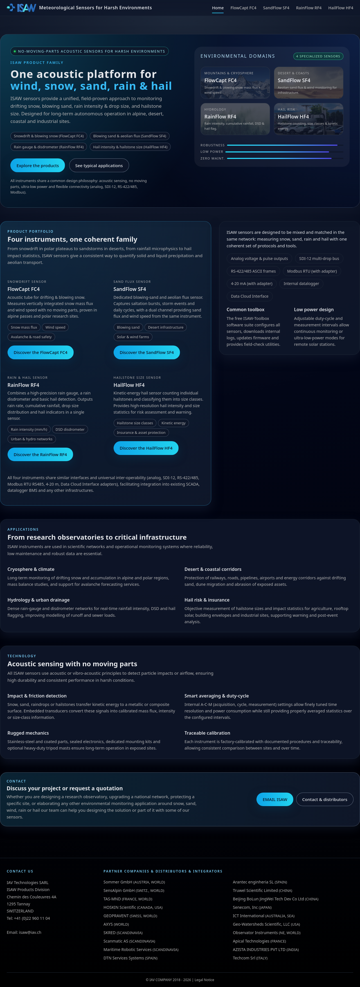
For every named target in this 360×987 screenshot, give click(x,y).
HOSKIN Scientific (120, 907)
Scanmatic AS (116, 941)
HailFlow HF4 (340, 7)
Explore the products (38, 165)
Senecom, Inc (245, 907)
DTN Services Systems (124, 958)
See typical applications (99, 165)
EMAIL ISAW (275, 799)
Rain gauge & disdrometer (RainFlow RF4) (49, 146)
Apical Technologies (251, 941)
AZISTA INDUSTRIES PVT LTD (259, 949)
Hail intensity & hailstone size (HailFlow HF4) (130, 146)
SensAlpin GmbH (119, 890)
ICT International (248, 915)
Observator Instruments (255, 932)
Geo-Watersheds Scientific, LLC (261, 924)
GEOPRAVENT (116, 915)
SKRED (110, 932)
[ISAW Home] (79, 7)
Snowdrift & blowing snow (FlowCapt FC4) (49, 135)
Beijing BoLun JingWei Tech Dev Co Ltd (268, 898)
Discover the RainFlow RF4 (40, 454)
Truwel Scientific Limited (255, 890)
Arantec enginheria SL (253, 882)
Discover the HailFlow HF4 (146, 448)
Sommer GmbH (118, 882)
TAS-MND (112, 898)
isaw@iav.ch (30, 932)
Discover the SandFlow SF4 (147, 352)
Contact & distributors (324, 799)
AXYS (108, 924)
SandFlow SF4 (276, 7)
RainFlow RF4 (309, 7)
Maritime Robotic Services (128, 949)
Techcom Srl (244, 958)
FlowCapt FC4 (243, 7)
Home (218, 7)
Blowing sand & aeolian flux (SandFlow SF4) (129, 135)
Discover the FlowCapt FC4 (40, 352)
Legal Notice (204, 979)
